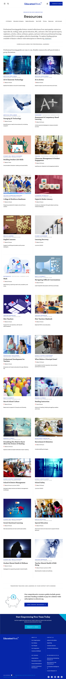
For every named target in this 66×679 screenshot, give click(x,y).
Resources (50, 21)
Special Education (40, 519)
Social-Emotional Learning (13, 523)
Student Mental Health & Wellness (15, 563)
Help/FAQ (49, 643)
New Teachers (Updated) (43, 319)
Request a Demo (32, 627)
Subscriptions (35, 658)
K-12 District (8, 21)
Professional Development (11, 355)
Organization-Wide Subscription (33, 12)
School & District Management (44, 355)
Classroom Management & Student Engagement (47, 159)
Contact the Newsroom (52, 648)
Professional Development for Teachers (14, 360)
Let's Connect (57, 21)
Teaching (37, 156)
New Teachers (8, 319)
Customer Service (51, 645)
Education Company (18, 21)
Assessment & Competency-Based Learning (47, 118)
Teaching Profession (9, 315)
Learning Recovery (41, 239)
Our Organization (36, 640)
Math (5, 279)
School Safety (40, 483)
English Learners (8, 236)
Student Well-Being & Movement (12, 156)
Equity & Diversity (40, 276)
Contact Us (50, 637)
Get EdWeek (35, 655)
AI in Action (39, 80)
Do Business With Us (53, 655)
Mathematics (7, 276)
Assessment (38, 115)
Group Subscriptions (37, 663)
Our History (34, 643)
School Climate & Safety (42, 479)
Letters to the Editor (52, 640)
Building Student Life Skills (13, 160)
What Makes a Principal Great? (46, 359)
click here (48, 38)
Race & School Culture (11, 401)
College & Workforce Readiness (12, 195)
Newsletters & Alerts (36, 660)
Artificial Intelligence (10, 76)
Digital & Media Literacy (43, 199)
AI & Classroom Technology (13, 80)
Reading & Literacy (40, 398)
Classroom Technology (42, 195)
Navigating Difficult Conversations (47, 280)
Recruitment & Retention (42, 438)
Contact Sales (57, 3)
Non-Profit (37, 21)
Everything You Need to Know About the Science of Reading (14, 443)
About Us (34, 637)
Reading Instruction (42, 401)
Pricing (44, 21)
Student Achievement (41, 236)
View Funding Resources (36, 604)
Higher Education (29, 21)
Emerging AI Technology (12, 118)
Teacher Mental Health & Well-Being (46, 564)
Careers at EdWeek (36, 651)
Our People (34, 645)
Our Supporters (35, 648)
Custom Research (52, 670)
